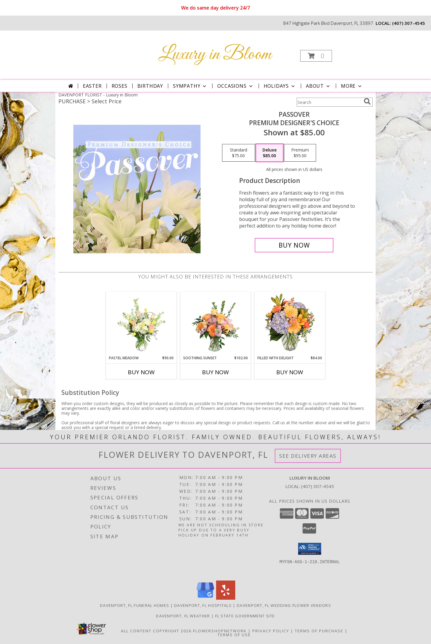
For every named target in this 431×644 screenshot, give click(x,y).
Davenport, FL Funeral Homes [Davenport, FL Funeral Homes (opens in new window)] (134, 605)
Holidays (280, 86)
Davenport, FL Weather (183, 616)
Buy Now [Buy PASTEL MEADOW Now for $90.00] (141, 372)
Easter (92, 86)
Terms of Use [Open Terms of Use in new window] (234, 634)
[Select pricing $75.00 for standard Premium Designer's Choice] (238, 153)
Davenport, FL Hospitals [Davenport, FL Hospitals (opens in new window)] (203, 605)
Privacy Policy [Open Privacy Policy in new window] (270, 631)
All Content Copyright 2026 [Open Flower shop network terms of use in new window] (156, 631)
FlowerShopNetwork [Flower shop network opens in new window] (220, 631)
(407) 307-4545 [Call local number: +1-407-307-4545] (408, 23)
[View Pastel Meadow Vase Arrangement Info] (141, 323)
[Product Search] (329, 102)
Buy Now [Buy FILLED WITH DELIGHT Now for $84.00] (289, 372)
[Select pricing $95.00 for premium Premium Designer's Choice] (300, 153)
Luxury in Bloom (214, 55)
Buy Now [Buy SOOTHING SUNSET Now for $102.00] (215, 372)
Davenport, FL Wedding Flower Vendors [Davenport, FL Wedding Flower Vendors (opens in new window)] (284, 605)
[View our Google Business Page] (205, 598)
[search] (367, 101)
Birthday (150, 86)
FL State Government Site (245, 616)
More (352, 86)
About (318, 86)
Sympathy (190, 86)
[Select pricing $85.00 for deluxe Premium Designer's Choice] (269, 153)
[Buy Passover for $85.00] (294, 245)
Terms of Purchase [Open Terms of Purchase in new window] (319, 631)
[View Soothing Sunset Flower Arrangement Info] (216, 323)
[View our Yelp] (225, 598)
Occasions (235, 86)
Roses (120, 86)
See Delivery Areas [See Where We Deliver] (307, 455)
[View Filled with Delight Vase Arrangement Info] (290, 323)
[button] (316, 56)
